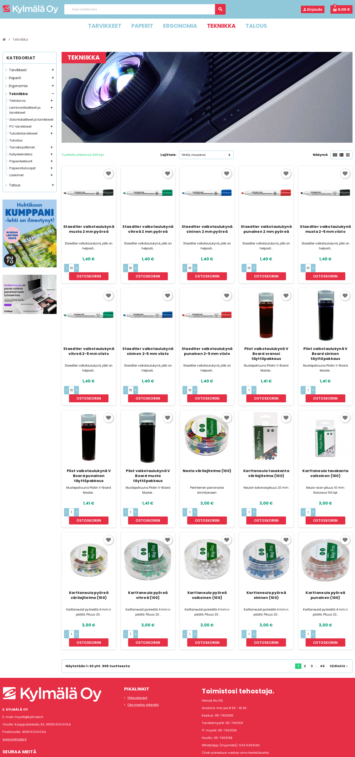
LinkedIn (34, 730)
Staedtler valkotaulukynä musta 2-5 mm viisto (325, 229)
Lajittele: (168, 154)
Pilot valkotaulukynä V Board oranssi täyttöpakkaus (266, 345)
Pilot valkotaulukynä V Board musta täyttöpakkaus (148, 459)
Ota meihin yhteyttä (143, 672)
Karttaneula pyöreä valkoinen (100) (207, 571)
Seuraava (339, 634)
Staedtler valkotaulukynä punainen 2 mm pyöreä (266, 229)
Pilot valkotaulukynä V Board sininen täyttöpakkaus (325, 345)
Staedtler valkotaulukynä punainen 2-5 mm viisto (207, 343)
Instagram (21, 730)
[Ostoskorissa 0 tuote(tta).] (341, 9)
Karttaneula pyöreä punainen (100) (325, 571)
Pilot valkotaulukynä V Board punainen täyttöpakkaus (89, 459)
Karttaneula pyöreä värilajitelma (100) (88, 571)
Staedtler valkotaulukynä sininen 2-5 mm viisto (147, 343)
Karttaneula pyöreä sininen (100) (266, 571)
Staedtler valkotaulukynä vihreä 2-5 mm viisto (88, 343)
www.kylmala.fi (14, 706)
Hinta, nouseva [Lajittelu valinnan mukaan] (194, 154)
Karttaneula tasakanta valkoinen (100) (325, 457)
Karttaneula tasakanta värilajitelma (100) (266, 457)
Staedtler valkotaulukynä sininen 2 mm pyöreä (207, 229)
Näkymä (320, 154)
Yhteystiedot (137, 665)
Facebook (7, 730)
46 (322, 633)
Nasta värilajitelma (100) (207, 454)
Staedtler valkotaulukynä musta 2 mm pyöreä (88, 229)
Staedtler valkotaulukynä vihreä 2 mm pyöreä (147, 229)
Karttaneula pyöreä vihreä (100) (148, 571)
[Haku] (144, 9)
